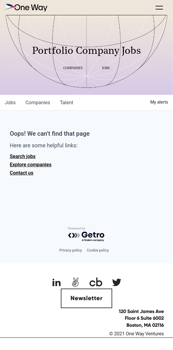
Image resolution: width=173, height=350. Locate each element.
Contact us (21, 173)
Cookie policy (98, 250)
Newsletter (87, 298)
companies (37, 102)
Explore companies (30, 165)
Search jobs (22, 156)
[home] (24, 7)
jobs (10, 102)
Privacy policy (70, 250)
